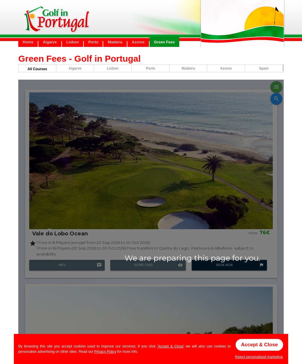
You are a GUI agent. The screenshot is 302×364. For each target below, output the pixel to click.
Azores (138, 42)
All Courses (37, 69)
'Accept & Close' (170, 346)
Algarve (50, 42)
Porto (93, 42)
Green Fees (164, 42)
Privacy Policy (105, 352)
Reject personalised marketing (259, 357)
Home (28, 42)
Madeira (115, 42)
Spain (264, 68)
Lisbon (72, 42)
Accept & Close (259, 344)
